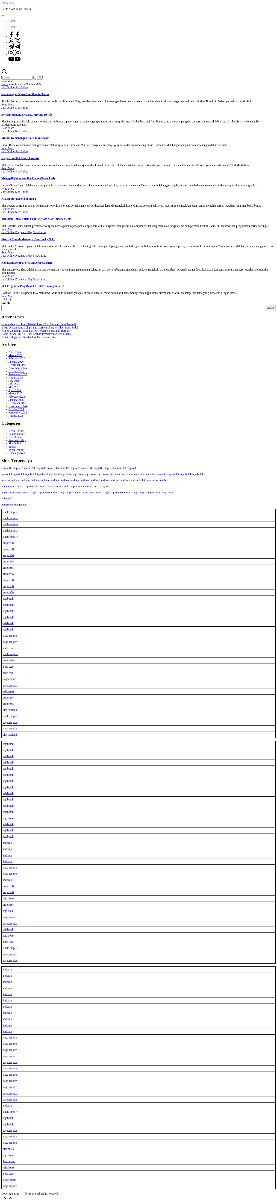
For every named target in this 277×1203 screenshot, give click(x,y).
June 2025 (14, 383)
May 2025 (14, 387)
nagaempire (9, 678)
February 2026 (16, 358)
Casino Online (16, 433)
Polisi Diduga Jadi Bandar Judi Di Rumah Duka (28, 337)
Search (5, 302)
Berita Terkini (16, 430)
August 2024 (15, 415)
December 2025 (17, 364)
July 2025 (14, 380)
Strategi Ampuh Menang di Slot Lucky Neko (28, 239)
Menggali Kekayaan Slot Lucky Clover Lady (28, 178)
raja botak (7, 474)
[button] (34, 78)
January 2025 (16, 399)
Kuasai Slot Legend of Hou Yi (19, 198)
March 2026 (15, 355)
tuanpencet (7, 504)
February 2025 (16, 396)
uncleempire (10, 530)
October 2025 (16, 371)
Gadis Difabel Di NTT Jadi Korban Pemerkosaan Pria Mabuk (36, 333)
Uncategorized (16, 452)
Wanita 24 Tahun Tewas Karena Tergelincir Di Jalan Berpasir (35, 330)
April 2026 (14, 352)
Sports (12, 446)
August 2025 (15, 377)
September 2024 (17, 412)
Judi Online (7, 87)
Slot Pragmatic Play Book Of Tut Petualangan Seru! (32, 285)
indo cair (8, 648)
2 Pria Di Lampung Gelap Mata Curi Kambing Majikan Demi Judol (39, 327)
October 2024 (16, 409)
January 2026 (16, 361)
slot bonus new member (154, 480)
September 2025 (17, 374)
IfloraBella (7, 2)
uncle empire (8, 486)
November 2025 (17, 367)
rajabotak (8, 598)
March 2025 (15, 393)
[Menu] (2, 15)
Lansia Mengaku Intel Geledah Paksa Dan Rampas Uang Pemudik (38, 324)
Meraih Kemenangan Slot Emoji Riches (25, 137)
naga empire (8, 492)
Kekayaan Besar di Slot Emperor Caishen (26, 262)
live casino (9, 1161)
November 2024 (17, 406)
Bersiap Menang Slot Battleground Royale (26, 114)
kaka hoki (7, 498)
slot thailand (10, 709)
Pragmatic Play (23, 232)
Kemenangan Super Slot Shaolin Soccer (25, 94)
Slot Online (21, 87)
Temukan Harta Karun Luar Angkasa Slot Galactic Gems (36, 218)
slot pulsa (8, 1148)
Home (4, 84)
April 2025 (14, 390)
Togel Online (15, 449)
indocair (6, 480)
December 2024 (17, 402)
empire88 (6, 468)
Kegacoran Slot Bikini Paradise (20, 158)
